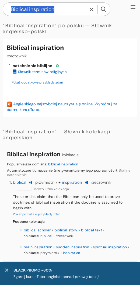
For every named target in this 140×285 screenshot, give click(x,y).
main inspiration (38, 247)
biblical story (66, 230)
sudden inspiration (72, 247)
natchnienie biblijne (32, 65)
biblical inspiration (63, 164)
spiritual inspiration (110, 247)
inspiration (72, 182)
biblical (19, 182)
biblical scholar (37, 230)
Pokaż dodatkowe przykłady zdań (37, 82)
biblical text (91, 230)
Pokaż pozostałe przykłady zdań (36, 214)
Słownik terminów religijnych (40, 71)
